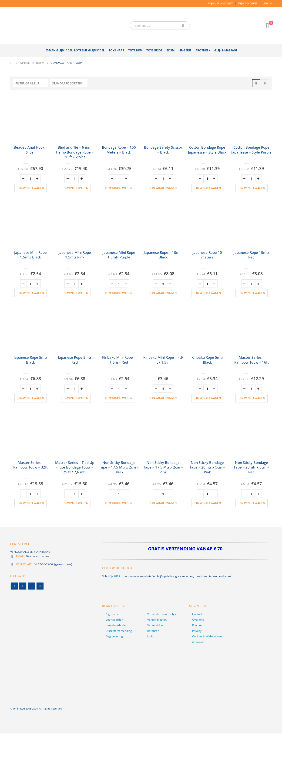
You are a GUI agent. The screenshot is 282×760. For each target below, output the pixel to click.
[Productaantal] (30, 178)
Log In (267, 3)
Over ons (198, 620)
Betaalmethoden (116, 625)
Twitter (22, 586)
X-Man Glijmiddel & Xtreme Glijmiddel (75, 50)
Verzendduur (155, 625)
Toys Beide (154, 50)
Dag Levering (114, 636)
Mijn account (247, 3)
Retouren (153, 631)
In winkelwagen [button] (31, 188)
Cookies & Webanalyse (207, 636)
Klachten (197, 625)
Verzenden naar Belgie (162, 614)
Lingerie (184, 50)
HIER (117, 576)
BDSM (170, 50)
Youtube (31, 586)
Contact (197, 614)
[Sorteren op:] (68, 83)
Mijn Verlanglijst (220, 3)
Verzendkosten (157, 620)
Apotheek (202, 50)
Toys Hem (135, 50)
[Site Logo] (68, 25)
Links (150, 636)
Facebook (14, 586)
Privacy (196, 631)
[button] (256, 83)
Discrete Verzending (119, 631)
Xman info (198, 642)
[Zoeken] (183, 26)
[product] (30, 118)
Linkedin (40, 586)
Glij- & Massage (226, 50)
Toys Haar (116, 50)
